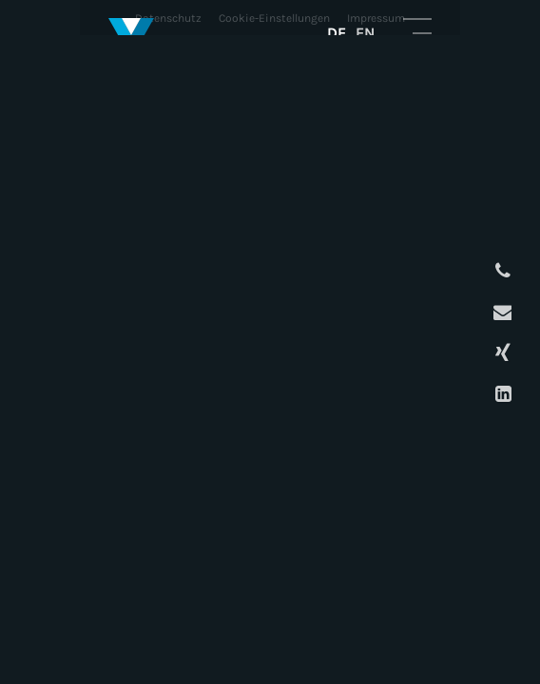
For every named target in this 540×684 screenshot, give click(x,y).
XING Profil (500, 353)
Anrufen (500, 271)
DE (336, 33)
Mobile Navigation (417, 32)
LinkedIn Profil (500, 394)
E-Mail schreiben (500, 312)
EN (365, 33)
